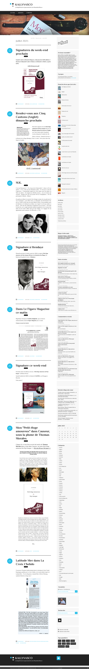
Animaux (61, 455)
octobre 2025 (61, 218)
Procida (38, 641)
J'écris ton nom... (62, 281)
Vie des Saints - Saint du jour (64, 393)
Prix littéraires (62, 533)
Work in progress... (63, 580)
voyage (63, 643)
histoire (60, 485)
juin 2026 (60, 204)
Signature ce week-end (31, 365)
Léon (59, 326)
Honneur (61, 487)
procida (67, 640)
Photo (60, 524)
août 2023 (45, 38)
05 (33, 66)
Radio (60, 543)
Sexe (60, 560)
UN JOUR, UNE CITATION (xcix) (64, 398)
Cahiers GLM (61, 309)
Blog (60, 458)
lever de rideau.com (63, 498)
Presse (33, 173)
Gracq (60, 481)
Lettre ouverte (62, 496)
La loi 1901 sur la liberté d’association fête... (67, 410)
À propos (29, 12)
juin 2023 (32, 38)
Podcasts (61, 526)
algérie (60, 449)
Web (60, 578)
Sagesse (61, 554)
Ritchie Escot (70, 235)
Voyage (60, 577)
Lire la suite (73, 77)
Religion (61, 545)
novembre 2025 (61, 216)
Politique (61, 530)
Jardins (60, 492)
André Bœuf (61, 320)
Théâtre (61, 569)
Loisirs (60, 503)
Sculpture (61, 558)
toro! (60, 571)
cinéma (60, 460)
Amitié (60, 451)
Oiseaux (61, 515)
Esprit (60, 470)
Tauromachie (62, 567)
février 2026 (60, 211)
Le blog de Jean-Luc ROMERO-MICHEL (66, 402)
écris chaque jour (62, 466)
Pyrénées (61, 539)
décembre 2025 (61, 215)
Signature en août (62, 267)
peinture (61, 520)
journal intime (61, 646)
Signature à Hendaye (29, 247)
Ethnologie (61, 472)
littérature (73, 643)
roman (46, 641)
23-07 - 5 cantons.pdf (33, 168)
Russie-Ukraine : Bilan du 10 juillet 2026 (66, 407)
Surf (60, 565)
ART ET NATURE (72, 413)
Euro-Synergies (62, 416)
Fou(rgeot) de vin (67, 236)
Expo (60, 473)
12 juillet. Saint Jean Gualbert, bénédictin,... (66, 392)
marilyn (67, 646)
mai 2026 (60, 206)
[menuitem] (13, 12)
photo (59, 643)
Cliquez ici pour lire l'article (22, 323)
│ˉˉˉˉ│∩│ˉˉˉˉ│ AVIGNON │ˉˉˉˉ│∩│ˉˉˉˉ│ (66, 405)
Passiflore (73, 236)
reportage (61, 547)
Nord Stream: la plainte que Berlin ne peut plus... (67, 415)
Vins (60, 575)
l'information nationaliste (63, 408)
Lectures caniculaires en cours (65, 287)
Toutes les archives (62, 220)
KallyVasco (24, 4)
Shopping (61, 562)
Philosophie (61, 522)
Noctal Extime (62, 513)
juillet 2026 (60, 202)
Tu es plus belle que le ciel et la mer (66, 573)
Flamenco (61, 477)
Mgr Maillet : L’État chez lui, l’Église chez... (66, 401)
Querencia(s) (34, 103)
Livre (31, 103)
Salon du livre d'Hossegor (64, 277)
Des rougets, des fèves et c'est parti (66, 263)
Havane (60, 483)
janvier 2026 (60, 213)
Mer (33, 641)
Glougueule (60, 236)
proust (63, 640)
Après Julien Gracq (62, 237)
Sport (60, 564)
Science (60, 556)
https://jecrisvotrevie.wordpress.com (65, 68)
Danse (60, 462)
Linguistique (61, 500)
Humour (61, 490)
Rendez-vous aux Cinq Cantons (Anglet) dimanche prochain (30, 117)
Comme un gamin (62, 292)
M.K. (19, 182)
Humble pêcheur (62, 304)
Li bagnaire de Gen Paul (63, 404)
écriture (72, 640)
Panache (61, 518)
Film (60, 475)
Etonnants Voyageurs (62, 235)
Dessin (60, 464)
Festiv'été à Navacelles (62, 413)
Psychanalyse (62, 537)
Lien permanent (20, 103)
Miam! (60, 507)
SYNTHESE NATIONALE (63, 396)
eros (60, 468)
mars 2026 (60, 209)
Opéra (60, 517)
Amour (60, 453)
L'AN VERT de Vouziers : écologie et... (65, 411)
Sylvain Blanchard (62, 332)
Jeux (60, 494)
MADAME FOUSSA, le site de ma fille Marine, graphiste (67, 238)
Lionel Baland (67, 419)
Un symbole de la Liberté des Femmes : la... (66, 395)
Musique (61, 509)
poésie (68, 643)
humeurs (61, 488)
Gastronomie (62, 479)
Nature (60, 511)
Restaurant (61, 548)
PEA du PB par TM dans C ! (42, 448)
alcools (60, 447)
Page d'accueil (38, 38)
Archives (20, 12)
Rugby (60, 552)
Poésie (60, 528)
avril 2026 (60, 208)
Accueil (12, 12)
